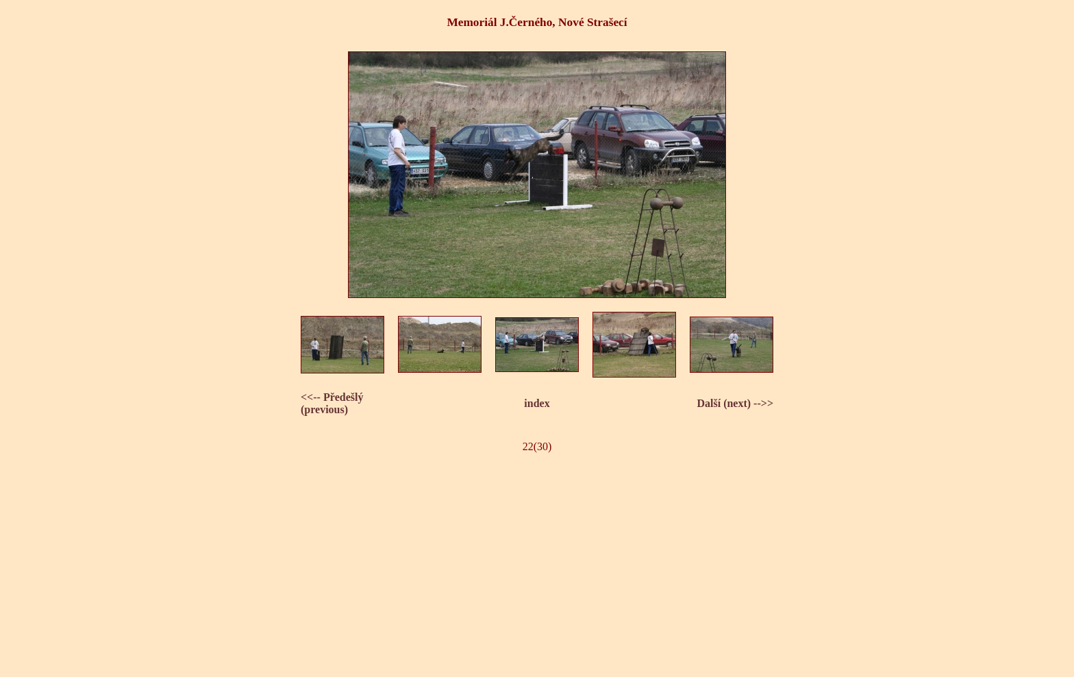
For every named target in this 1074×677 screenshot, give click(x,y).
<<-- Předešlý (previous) (332, 403)
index (536, 403)
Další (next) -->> (735, 403)
